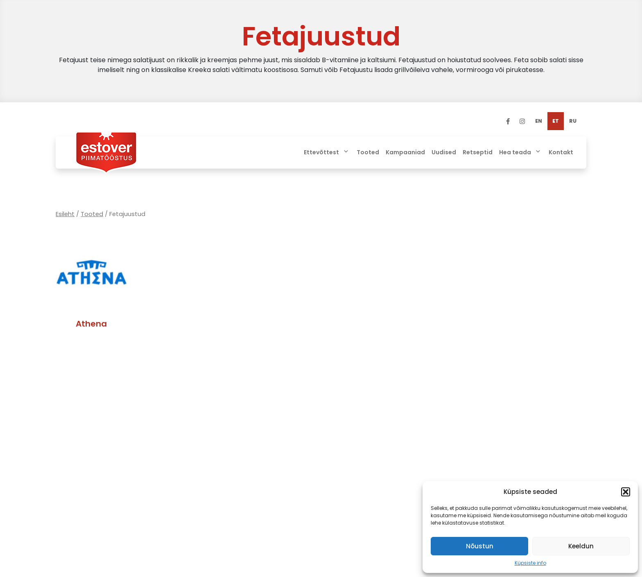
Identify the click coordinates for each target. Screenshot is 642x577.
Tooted (92, 214)
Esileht (65, 214)
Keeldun (581, 546)
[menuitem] (538, 121)
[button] (626, 492)
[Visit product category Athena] (91, 285)
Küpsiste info (530, 562)
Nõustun (479, 546)
